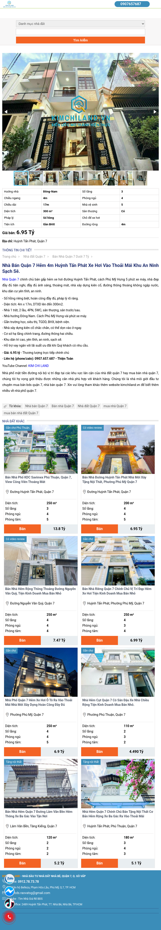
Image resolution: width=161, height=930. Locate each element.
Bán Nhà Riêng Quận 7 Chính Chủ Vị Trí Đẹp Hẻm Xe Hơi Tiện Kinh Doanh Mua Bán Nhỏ (117, 591)
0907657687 (130, 4)
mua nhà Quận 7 (115, 406)
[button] (154, 57)
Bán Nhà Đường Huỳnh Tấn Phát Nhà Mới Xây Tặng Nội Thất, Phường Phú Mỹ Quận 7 (114, 480)
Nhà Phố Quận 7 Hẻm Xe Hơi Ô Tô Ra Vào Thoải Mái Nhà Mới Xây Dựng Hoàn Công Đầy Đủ (38, 702)
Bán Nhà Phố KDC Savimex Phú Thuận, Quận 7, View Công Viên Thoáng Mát (38, 480)
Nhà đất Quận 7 (34, 256)
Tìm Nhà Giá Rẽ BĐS (30, 898)
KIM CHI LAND (38, 366)
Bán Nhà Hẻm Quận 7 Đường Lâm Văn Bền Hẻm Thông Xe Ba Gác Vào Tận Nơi (38, 814)
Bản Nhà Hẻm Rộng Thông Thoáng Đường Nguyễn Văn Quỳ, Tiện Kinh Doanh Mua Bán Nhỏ (40, 591)
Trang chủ (9, 256)
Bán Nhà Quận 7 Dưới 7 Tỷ (71, 256)
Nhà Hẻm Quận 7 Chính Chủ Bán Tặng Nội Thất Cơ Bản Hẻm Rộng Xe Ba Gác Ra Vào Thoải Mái (117, 814)
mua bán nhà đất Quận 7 (21, 413)
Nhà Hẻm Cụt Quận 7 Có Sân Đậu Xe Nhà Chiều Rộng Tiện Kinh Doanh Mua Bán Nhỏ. (115, 702)
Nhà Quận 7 (10, 279)
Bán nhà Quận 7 (63, 406)
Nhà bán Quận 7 (36, 406)
